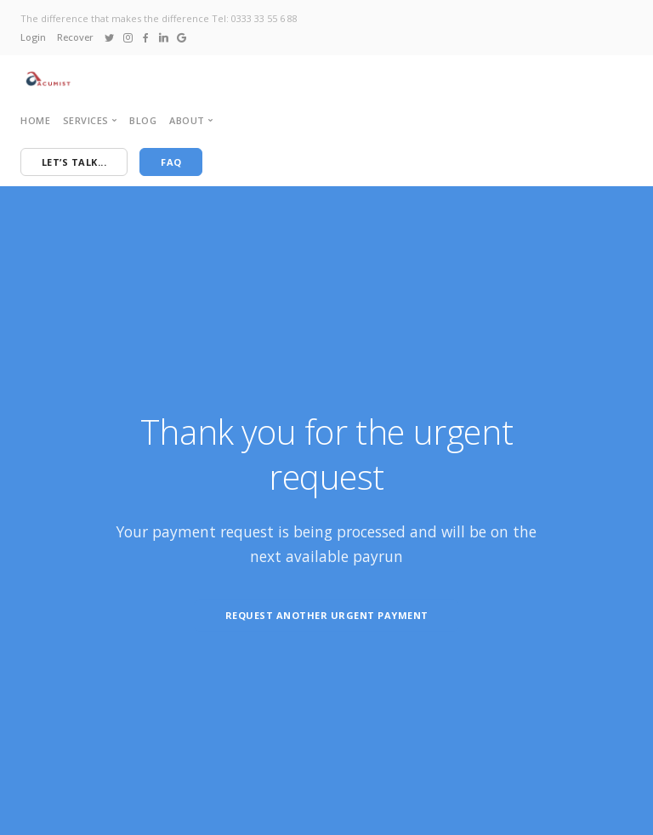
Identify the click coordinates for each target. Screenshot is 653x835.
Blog (142, 120)
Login (33, 37)
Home (35, 120)
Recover (75, 37)
